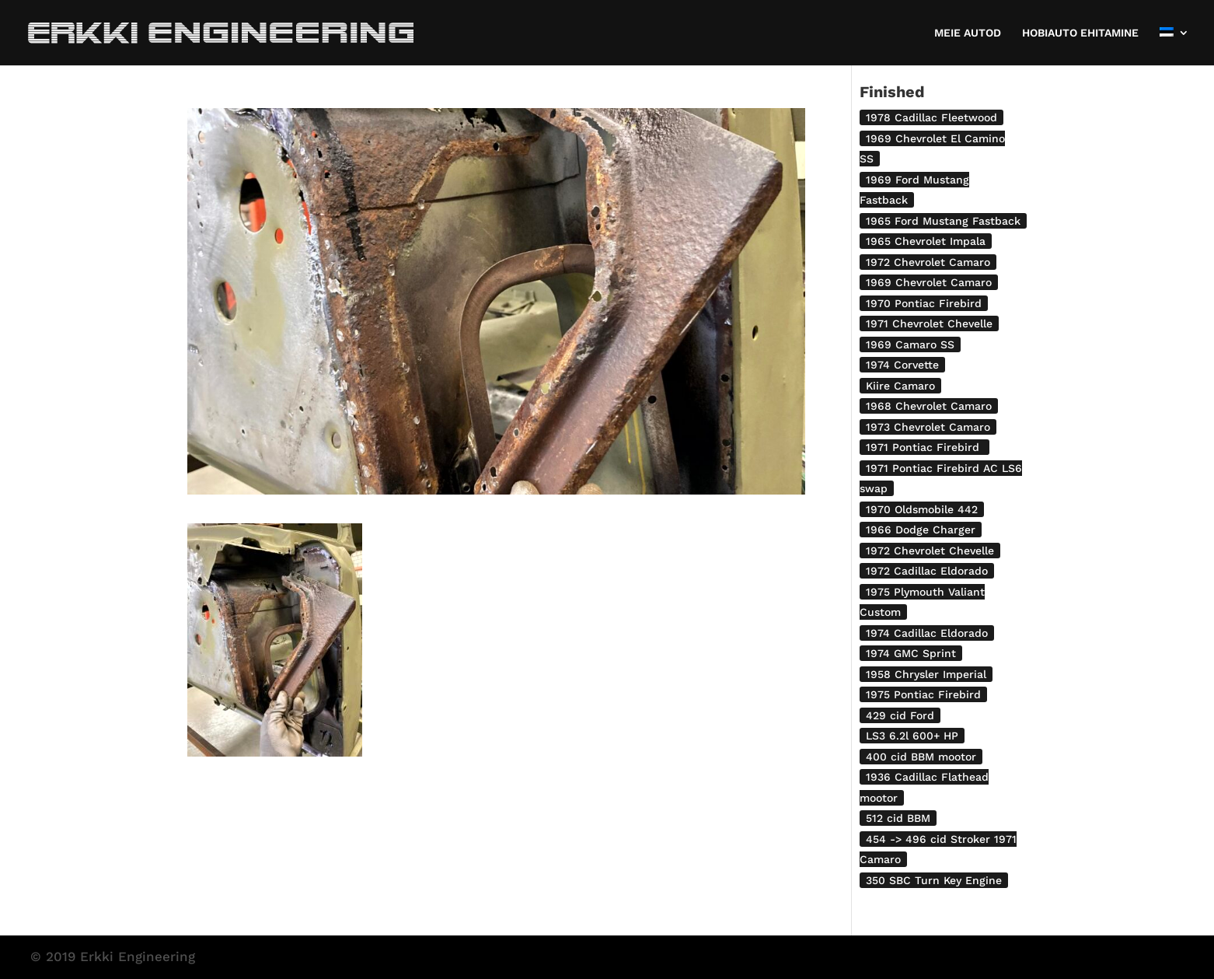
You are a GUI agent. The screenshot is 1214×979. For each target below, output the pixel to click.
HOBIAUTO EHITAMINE (1080, 33)
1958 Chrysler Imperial (926, 674)
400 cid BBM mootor (921, 756)
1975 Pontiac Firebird (923, 694)
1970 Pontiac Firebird (924, 303)
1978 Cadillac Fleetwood (931, 117)
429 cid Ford (900, 715)
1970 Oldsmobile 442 (922, 509)
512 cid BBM (898, 818)
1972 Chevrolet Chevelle (930, 550)
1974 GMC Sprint (911, 653)
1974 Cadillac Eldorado (927, 633)
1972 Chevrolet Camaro (928, 262)
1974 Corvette (902, 364)
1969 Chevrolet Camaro (929, 282)
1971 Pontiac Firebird (924, 447)
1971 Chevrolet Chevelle (929, 323)
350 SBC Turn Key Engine (934, 880)
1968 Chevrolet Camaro (929, 406)
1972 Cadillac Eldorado (927, 571)
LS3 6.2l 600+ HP (912, 735)
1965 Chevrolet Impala (926, 241)
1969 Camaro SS (910, 344)
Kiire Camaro (900, 385)
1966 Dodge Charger (920, 529)
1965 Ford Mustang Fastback (943, 221)
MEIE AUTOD (967, 33)
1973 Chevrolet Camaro (928, 427)
